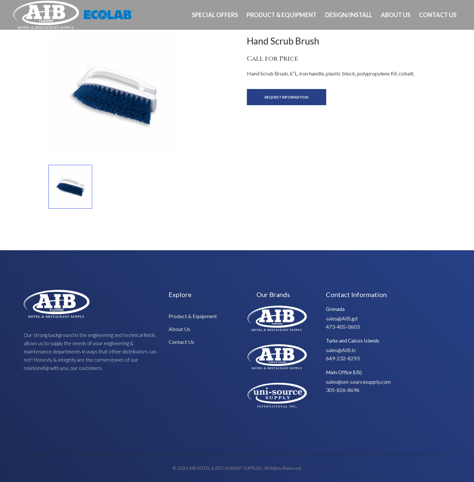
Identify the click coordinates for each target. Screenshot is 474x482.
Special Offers (215, 14)
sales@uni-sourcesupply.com (358, 381)
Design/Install (348, 14)
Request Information (286, 97)
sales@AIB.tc (341, 350)
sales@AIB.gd (341, 318)
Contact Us (438, 14)
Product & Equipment (282, 14)
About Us (395, 14)
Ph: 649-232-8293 (440, 44)
